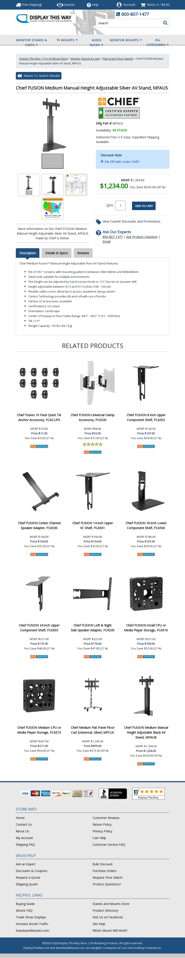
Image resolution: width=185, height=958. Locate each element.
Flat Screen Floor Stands (118, 59)
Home (20, 818)
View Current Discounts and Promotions (132, 221)
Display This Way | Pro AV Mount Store (43, 59)
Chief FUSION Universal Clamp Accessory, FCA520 (92, 417)
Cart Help (99, 838)
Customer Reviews (106, 818)
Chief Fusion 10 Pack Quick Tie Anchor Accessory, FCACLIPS (39, 417)
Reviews (83, 253)
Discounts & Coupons (31, 871)
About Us (22, 831)
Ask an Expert (25, 864)
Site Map (99, 924)
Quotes (66, 4)
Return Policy (102, 824)
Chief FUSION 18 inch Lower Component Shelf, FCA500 (146, 525)
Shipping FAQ (25, 844)
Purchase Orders (105, 871)
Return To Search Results (38, 75)
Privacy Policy (102, 831)
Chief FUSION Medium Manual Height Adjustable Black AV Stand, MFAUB (146, 732)
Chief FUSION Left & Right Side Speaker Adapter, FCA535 (92, 627)
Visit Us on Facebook (108, 917)
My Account (24, 838)
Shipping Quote (27, 884)
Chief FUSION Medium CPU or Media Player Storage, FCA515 (39, 730)
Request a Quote (28, 877)
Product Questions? (107, 884)
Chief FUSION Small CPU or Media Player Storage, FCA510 (146, 627)
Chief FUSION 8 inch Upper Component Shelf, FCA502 (146, 417)
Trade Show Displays (31, 917)
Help (92, 4)
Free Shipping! (29, 4)
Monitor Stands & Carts (31, 42)
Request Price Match (107, 877)
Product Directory (105, 910)
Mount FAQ (24, 910)
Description (27, 253)
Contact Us (24, 824)
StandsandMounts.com (32, 930)
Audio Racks (96, 42)
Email (106, 241)
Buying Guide (25, 904)
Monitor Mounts (126, 40)
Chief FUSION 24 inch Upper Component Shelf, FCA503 (39, 627)
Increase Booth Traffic (32, 924)
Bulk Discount (103, 864)
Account (129, 4)
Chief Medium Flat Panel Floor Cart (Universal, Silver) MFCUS (92, 730)
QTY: (109, 205)
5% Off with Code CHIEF (122, 162)
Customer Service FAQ (109, 844)
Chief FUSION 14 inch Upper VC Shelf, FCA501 (92, 525)
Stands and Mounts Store (111, 904)
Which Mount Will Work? (110, 930)
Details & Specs (56, 253)
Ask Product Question (142, 237)
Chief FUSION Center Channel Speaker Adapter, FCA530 (39, 525)
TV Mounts (67, 40)
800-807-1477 (135, 14)
